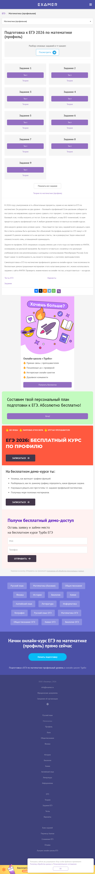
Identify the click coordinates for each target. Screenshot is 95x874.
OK (60, 869)
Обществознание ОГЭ (24, 621)
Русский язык (17, 585)
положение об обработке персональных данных (65, 571)
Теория (47, 800)
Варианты (52, 278)
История (37, 594)
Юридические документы (48, 693)
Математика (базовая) (44, 585)
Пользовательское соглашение (65, 864)
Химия (73, 594)
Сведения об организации (47, 699)
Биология (55, 594)
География (19, 612)
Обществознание (73, 585)
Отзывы (47, 845)
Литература (47, 603)
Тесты (47, 811)
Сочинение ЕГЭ (47, 839)
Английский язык (24, 603)
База (49, 732)
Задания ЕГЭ (47, 805)
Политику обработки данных (41, 864)
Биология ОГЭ (72, 621)
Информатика (70, 603)
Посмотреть (47, 52)
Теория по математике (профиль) (47, 193)
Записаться (19, 458)
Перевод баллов (47, 833)
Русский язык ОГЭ (43, 612)
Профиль (48, 727)
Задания (8, 283)
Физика (20, 594)
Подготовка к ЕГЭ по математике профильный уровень (36, 667)
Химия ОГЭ (50, 621)
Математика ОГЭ (69, 612)
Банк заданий (47, 828)
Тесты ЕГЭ (8, 278)
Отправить (20, 558)
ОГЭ (47, 794)
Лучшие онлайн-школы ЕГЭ (47, 850)
